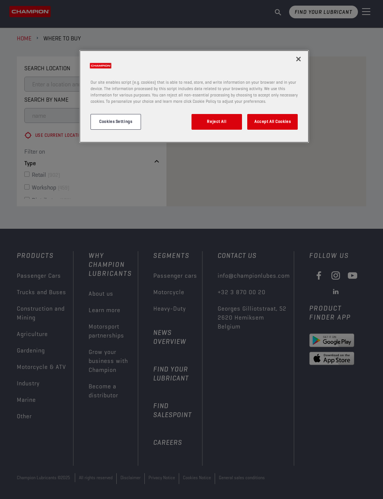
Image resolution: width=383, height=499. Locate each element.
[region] (194, 96)
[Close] (298, 59)
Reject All (216, 121)
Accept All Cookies (272, 121)
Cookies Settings (115, 121)
